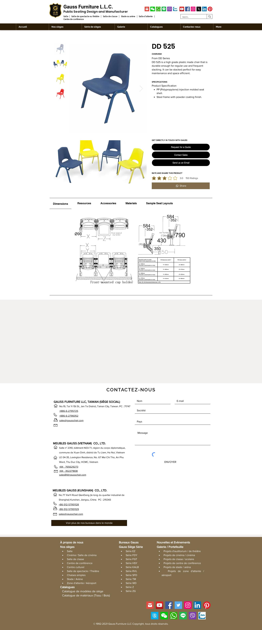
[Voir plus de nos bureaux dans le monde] (89, 523)
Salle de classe (75, 559)
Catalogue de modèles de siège (82, 591)
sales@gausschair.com (71, 420)
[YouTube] (181, 9)
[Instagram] (193, 9)
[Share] (181, 185)
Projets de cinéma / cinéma (179, 555)
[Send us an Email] (181, 162)
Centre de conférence (79, 563)
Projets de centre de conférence (182, 563)
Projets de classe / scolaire (179, 559)
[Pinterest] (210, 9)
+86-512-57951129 (69, 509)
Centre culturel (75, 567)
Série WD (131, 583)
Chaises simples (76, 575)
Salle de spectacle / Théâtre (83, 571)
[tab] (60, 203)
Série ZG (131, 591)
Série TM (131, 579)
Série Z (130, 587)
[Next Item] (141, 88)
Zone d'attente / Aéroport (81, 583)
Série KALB (132, 567)
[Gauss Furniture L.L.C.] (88, 6)
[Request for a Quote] (181, 147)
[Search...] (191, 17)
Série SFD (131, 575)
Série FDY (131, 555)
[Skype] (154, 615)
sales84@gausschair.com (72, 474)
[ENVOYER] (170, 462)
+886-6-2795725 (68, 410)
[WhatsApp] (158, 9)
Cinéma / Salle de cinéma (81, 555)
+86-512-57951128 (69, 504)
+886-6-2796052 (68, 415)
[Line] (164, 9)
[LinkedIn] (204, 9)
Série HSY (131, 563)
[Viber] (169, 9)
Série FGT (131, 559)
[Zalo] (175, 9)
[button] (152, 9)
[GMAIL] (147, 9)
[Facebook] (187, 9)
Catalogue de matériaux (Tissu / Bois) (86, 595)
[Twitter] (178, 605)
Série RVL (131, 571)
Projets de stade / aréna (177, 567)
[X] (198, 9)
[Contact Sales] (181, 155)
